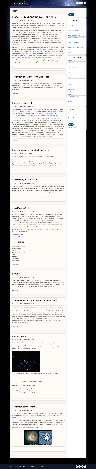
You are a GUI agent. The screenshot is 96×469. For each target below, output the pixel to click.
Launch (69, 77)
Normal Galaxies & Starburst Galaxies (76, 37)
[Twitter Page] (79, 3)
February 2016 (21, 55)
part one (36, 53)
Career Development (72, 67)
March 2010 (24, 40)
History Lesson (16, 236)
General (69, 23)
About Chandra (19, 6)
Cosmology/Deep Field (72, 27)
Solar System (70, 44)
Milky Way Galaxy (71, 32)
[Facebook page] (77, 3)
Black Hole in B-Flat (17, 234)
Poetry (69, 87)
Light (69, 79)
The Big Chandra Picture (73, 96)
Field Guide (34, 6)
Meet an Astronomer (72, 82)
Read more (15, 67)
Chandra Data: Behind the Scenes (75, 70)
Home (12, 6)
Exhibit (69, 72)
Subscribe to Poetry (16, 456)
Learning (27, 6)
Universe (70, 101)
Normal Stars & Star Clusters (74, 40)
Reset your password (72, 127)
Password (71, 117)
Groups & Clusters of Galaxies (74, 30)
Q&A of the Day (71, 89)
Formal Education (71, 74)
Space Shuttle (71, 94)
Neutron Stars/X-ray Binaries (74, 35)
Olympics (70, 84)
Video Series (70, 6)
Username (71, 111)
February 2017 (32, 55)
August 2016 (45, 40)
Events (69, 52)
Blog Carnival (70, 65)
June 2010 (30, 40)
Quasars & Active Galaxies (73, 42)
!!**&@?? (14, 238)
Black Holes (70, 25)
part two (43, 53)
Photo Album (42, 6)
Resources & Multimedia (60, 6)
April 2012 (36, 40)
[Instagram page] (82, 3)
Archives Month (71, 62)
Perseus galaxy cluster (56, 424)
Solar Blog (70, 91)
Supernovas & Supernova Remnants (75, 47)
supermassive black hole (47, 345)
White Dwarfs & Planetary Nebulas (75, 49)
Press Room (50, 6)
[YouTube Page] (85, 3)
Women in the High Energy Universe (75, 103)
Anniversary (70, 60)
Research (82, 6)
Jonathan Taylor (16, 343)
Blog (77, 6)
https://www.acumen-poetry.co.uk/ (49, 347)
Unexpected (70, 99)
